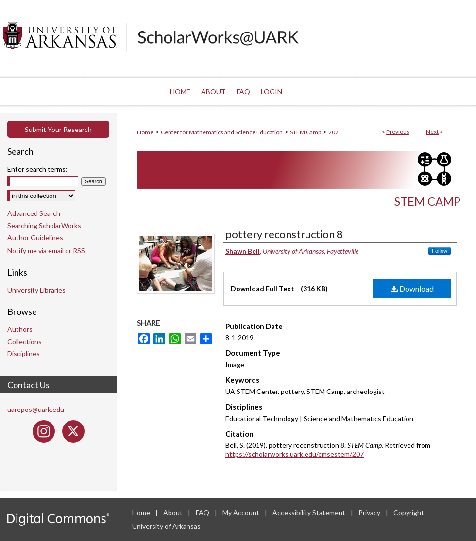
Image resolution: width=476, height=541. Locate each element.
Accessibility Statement (309, 512)
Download (412, 288)
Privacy (370, 512)
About (173, 512)
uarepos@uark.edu (35, 409)
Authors (20, 329)
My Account (241, 512)
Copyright (408, 512)
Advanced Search (33, 213)
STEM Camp (305, 132)
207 (333, 132)
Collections (24, 341)
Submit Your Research (58, 129)
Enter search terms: (37, 169)
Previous (397, 131)
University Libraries (36, 290)
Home (145, 132)
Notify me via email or (46, 250)
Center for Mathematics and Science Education (222, 132)
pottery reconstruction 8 (284, 234)
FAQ (203, 512)
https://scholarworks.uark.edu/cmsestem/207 (294, 454)
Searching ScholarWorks (44, 225)
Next (432, 131)
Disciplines (23, 353)
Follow (439, 251)
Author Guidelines (35, 237)
